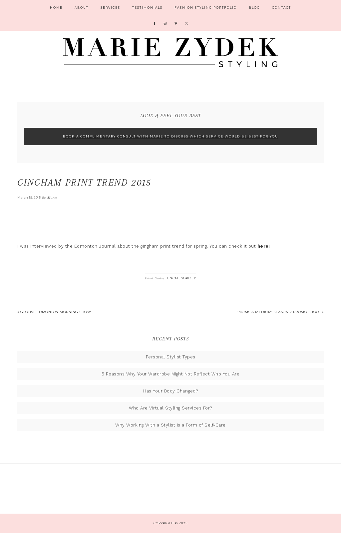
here (263, 259)
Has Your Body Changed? (170, 403)
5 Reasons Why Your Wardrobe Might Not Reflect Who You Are (171, 386)
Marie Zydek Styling (170, 55)
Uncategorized (181, 291)
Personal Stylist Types (170, 369)
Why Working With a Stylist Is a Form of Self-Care (170, 438)
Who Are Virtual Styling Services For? (170, 421)
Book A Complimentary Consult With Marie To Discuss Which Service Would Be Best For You (170, 149)
